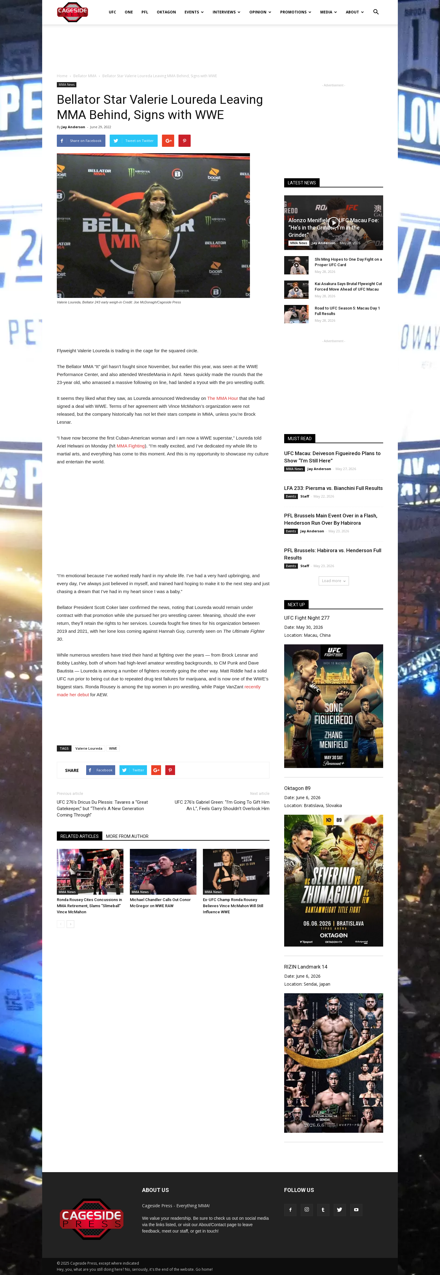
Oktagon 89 (297, 788)
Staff (304, 496)
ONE (129, 12)
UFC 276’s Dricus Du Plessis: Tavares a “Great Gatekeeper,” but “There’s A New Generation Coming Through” (102, 808)
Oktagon (166, 12)
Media (328, 12)
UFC (112, 12)
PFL (144, 12)
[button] (376, 8)
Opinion (260, 12)
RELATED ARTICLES (80, 836)
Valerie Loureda (88, 748)
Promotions (295, 12)
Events (194, 12)
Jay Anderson (73, 127)
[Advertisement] (220, 45)
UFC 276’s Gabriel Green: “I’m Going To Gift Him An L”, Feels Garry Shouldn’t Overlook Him (222, 805)
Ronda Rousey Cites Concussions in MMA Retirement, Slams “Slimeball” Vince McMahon (89, 905)
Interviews (226, 12)
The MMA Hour (222, 398)
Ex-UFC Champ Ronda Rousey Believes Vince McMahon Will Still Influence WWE (233, 905)
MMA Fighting (131, 445)
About (355, 12)
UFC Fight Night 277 (306, 618)
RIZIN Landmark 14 (305, 967)
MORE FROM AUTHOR (127, 836)
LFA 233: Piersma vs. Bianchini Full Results (333, 488)
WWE (113, 748)
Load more (334, 580)
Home (62, 75)
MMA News (67, 84)
